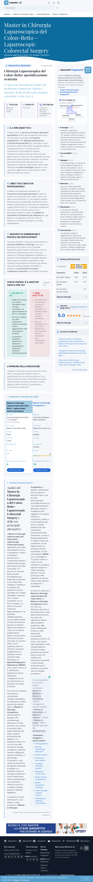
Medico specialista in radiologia (40, 785)
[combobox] (29, 8)
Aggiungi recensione (79, 307)
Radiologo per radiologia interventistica (40, 800)
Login (6, 854)
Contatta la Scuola (15, 470)
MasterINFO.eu (28, 841)
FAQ (17, 850)
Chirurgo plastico (41, 744)
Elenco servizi (9, 850)
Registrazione (15, 854)
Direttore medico (41, 755)
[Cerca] (57, 8)
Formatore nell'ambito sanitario (39, 766)
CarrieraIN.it (56, 841)
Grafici (43, 868)
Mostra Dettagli (64, 297)
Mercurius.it (85, 841)
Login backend (31, 856)
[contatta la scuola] (46, 828)
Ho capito (86, 879)
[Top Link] (58, 2)
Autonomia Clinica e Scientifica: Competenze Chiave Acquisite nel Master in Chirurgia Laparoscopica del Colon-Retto (72, 342)
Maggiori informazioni (21, 880)
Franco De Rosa (63, 857)
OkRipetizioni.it (72, 841)
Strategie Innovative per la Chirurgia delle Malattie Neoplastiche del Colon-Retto (73, 353)
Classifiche (44, 871)
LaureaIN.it (41, 841)
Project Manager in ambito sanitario (41, 793)
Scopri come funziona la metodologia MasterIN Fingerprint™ (68, 92)
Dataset (43, 865)
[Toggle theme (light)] (48, 2)
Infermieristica (39, 731)
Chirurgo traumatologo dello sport (40, 749)
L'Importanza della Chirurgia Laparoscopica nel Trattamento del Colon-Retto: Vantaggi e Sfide (71, 362)
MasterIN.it (12, 841)
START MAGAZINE (81, 370)
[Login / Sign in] (53, 2)
